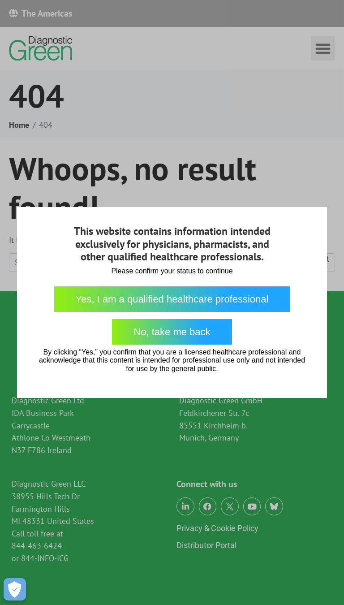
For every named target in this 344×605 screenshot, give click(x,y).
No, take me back (171, 331)
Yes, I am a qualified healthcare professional (172, 299)
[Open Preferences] (15, 589)
